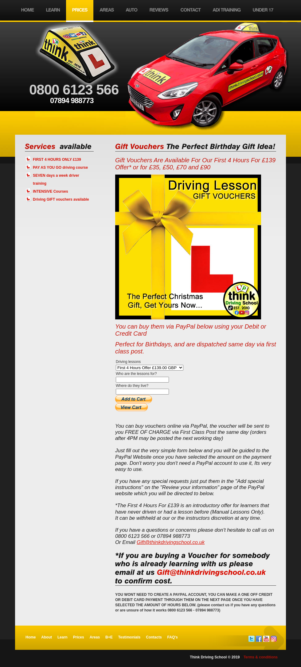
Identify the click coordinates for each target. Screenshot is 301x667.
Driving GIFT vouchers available (61, 199)
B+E (109, 637)
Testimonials (129, 637)
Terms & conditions (261, 657)
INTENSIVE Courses (50, 191)
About (46, 637)
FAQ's (172, 637)
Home (30, 637)
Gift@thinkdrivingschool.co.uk (171, 542)
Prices (78, 637)
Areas (95, 637)
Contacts (154, 637)
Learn (62, 637)
